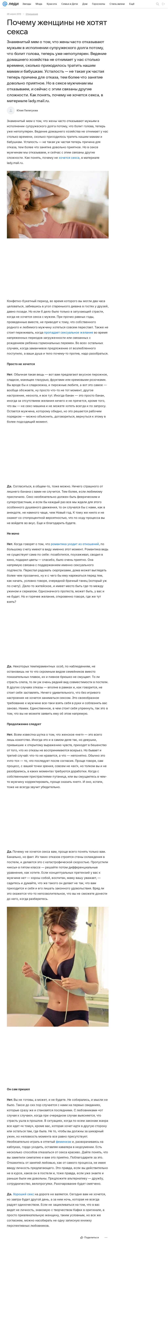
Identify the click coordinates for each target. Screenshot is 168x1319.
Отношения (32, 14)
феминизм (63, 1141)
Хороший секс (23, 1194)
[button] (58, 205)
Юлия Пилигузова (27, 110)
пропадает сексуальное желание (68, 332)
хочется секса (69, 157)
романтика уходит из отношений (75, 544)
